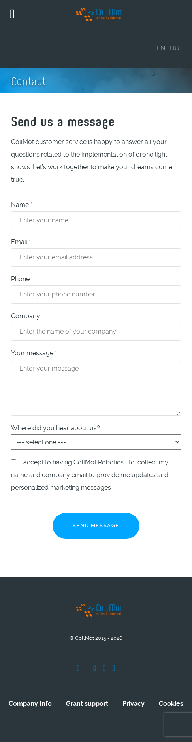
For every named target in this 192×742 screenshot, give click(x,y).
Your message (34, 353)
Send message (96, 525)
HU (174, 48)
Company (25, 316)
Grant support (87, 703)
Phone (20, 279)
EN (160, 48)
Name (21, 205)
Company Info (30, 703)
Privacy (133, 703)
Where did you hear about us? (55, 428)
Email (21, 242)
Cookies (171, 703)
